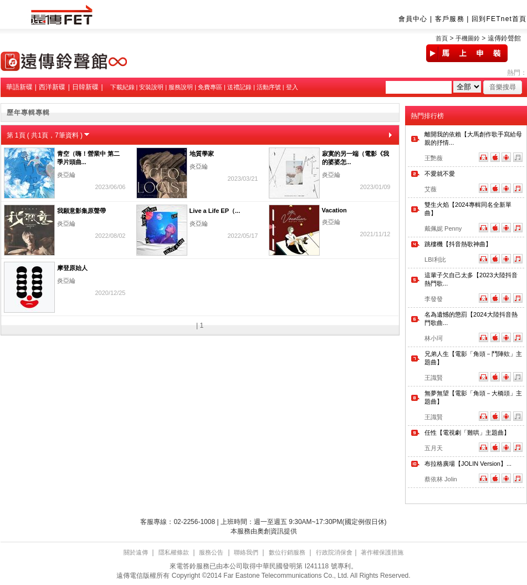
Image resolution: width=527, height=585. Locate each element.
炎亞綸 (66, 174)
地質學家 (202, 153)
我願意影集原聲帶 (81, 210)
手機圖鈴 (468, 38)
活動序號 (269, 87)
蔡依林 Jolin (440, 479)
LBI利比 (435, 259)
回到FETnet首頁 (499, 19)
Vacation (334, 210)
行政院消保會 (334, 552)
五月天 (433, 448)
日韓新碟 (85, 87)
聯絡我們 (246, 552)
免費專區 (210, 87)
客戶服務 (449, 19)
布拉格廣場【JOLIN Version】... (467, 463)
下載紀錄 (122, 87)
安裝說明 (151, 87)
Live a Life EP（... (215, 210)
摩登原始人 (72, 267)
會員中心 (413, 19)
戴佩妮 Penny (443, 228)
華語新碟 (19, 87)
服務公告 (211, 552)
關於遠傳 (136, 552)
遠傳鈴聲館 (504, 38)
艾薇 (430, 189)
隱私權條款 (173, 552)
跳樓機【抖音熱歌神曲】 (458, 244)
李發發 (433, 299)
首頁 (442, 38)
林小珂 (433, 338)
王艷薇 (433, 158)
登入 (292, 87)
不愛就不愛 (439, 173)
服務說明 (180, 87)
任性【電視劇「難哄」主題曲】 (467, 432)
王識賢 (433, 377)
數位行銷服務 (287, 552)
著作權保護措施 (382, 552)
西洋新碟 (52, 87)
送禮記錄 (239, 87)
